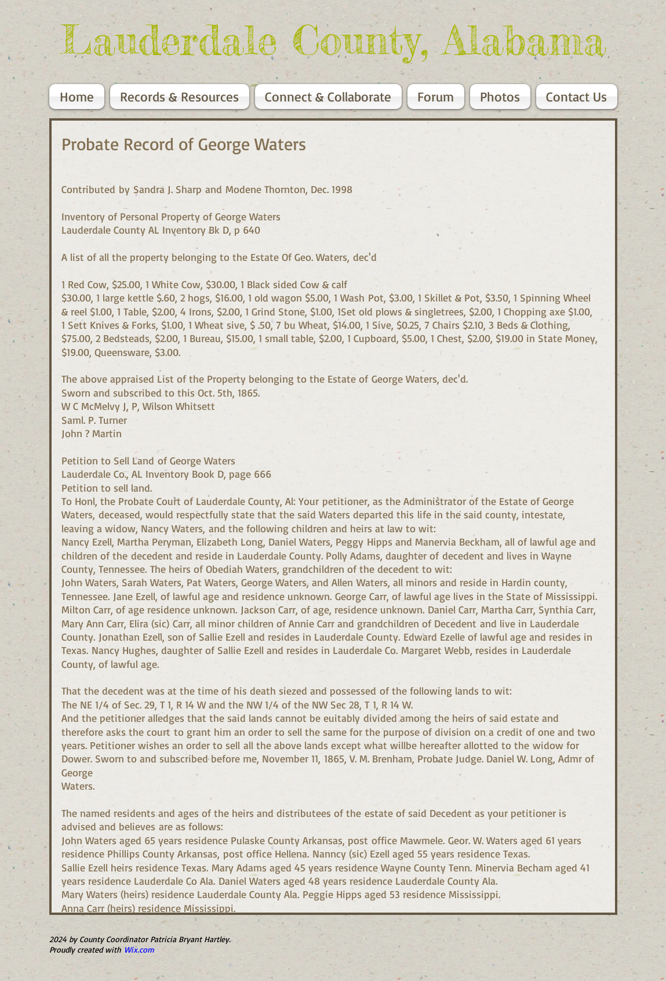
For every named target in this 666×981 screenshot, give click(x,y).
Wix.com (139, 949)
